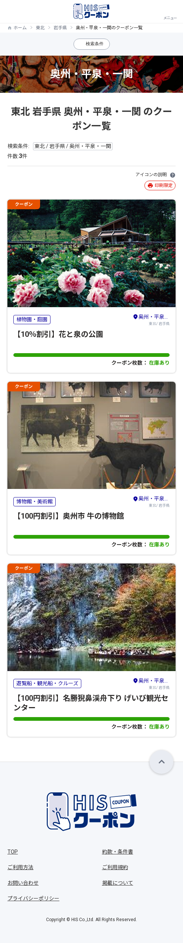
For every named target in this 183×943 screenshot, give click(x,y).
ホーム (20, 27)
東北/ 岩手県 (151, 319)
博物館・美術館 (34, 502)
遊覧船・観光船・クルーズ (47, 683)
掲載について (117, 883)
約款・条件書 (117, 852)
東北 (40, 27)
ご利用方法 (20, 867)
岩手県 (60, 27)
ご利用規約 (115, 867)
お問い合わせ (23, 883)
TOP (12, 852)
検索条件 (95, 43)
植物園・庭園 (32, 319)
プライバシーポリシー (33, 898)
